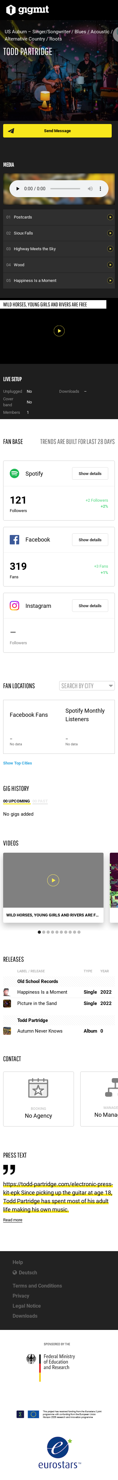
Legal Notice (27, 1306)
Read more (12, 1220)
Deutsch (28, 1273)
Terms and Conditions (37, 1286)
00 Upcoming (17, 801)
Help (18, 1262)
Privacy (21, 1296)
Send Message (57, 130)
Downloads (25, 1316)
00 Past (40, 801)
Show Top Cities (17, 763)
